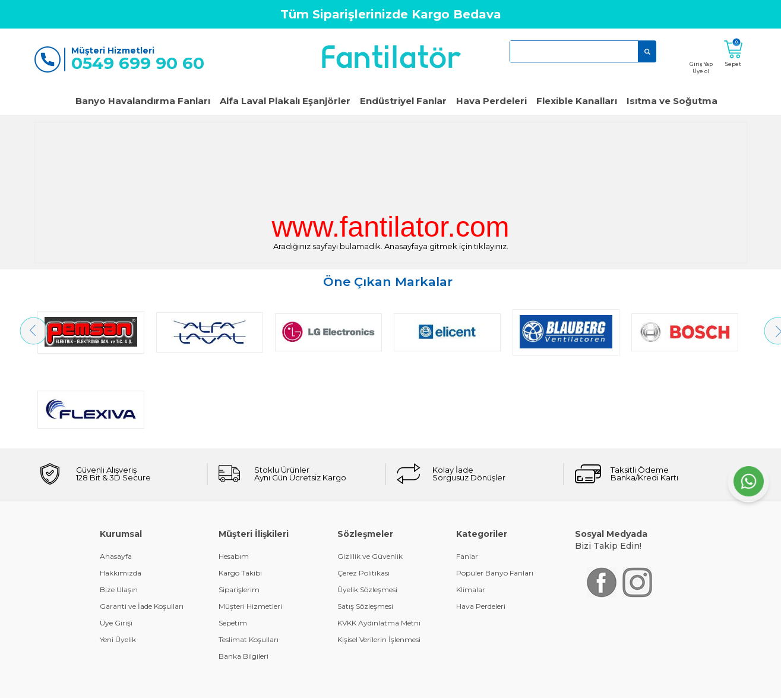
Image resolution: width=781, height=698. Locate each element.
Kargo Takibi (240, 495)
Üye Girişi (116, 545)
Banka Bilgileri (243, 578)
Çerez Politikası (363, 495)
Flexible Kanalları (576, 100)
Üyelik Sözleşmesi (367, 512)
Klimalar (470, 512)
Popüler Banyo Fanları (494, 495)
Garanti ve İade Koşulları (142, 528)
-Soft (326, 682)
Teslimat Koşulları (249, 562)
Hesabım (234, 478)
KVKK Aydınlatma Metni (378, 545)
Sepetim (233, 545)
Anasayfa (116, 478)
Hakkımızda (120, 495)
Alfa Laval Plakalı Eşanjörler (285, 100)
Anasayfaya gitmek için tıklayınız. (446, 246)
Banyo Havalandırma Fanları (142, 100)
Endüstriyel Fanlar (403, 100)
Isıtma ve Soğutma (672, 100)
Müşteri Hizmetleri (250, 528)
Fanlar (467, 478)
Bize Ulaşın (119, 512)
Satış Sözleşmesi (365, 528)
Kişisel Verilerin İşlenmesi (378, 562)
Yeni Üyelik (118, 562)
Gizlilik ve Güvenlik (370, 478)
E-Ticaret (355, 682)
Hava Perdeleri (491, 100)
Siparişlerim (239, 512)
